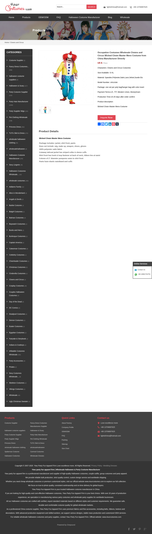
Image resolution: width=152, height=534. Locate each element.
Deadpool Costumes (18, 314)
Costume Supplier (17, 60)
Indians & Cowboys (17, 345)
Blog (110, 17)
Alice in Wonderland (18, 193)
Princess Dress (17, 127)
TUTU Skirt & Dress (18, 133)
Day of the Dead (16, 302)
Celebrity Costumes (18, 255)
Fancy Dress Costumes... (19, 68)
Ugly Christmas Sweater (19, 401)
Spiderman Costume (12, 452)
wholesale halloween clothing (17, 141)
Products (26, 17)
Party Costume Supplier (18, 93)
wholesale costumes (19, 181)
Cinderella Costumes (18, 273)
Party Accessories (17, 361)
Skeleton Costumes (18, 383)
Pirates (13, 367)
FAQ (59, 17)
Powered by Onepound (66, 525)
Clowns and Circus (17, 42)
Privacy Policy (96, 466)
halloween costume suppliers (16, 78)
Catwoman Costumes (18, 249)
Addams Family (16, 187)
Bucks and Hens (16, 230)
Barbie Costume (16, 205)
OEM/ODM (43, 17)
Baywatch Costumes (18, 224)
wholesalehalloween (18, 149)
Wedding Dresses (110, 466)
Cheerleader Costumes (19, 261)
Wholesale (125, 17)
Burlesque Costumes (18, 236)
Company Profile (68, 427)
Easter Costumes (17, 326)
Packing (64, 440)
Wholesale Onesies (37, 456)
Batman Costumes (17, 218)
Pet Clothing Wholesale (18, 119)
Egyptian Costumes (18, 333)
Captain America (16, 243)
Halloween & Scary (18, 86)
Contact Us (141, 270)
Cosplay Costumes (18, 286)
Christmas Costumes (18, 267)
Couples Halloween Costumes (16, 294)
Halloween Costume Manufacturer (84, 17)
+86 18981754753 (144, 274)
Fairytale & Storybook (18, 339)
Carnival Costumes (37, 452)
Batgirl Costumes (17, 212)
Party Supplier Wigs (18, 111)
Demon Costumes (17, 320)
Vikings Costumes (17, 389)
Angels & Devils (16, 199)
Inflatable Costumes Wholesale (17, 353)
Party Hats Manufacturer (18, 103)
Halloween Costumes (12, 456)
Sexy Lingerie (16, 165)
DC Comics (14, 308)
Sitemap (65, 444)
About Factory (67, 423)
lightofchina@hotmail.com (117, 7)
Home (11, 17)
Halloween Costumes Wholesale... (17, 173)
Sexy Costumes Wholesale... (15, 375)
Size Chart (65, 448)
